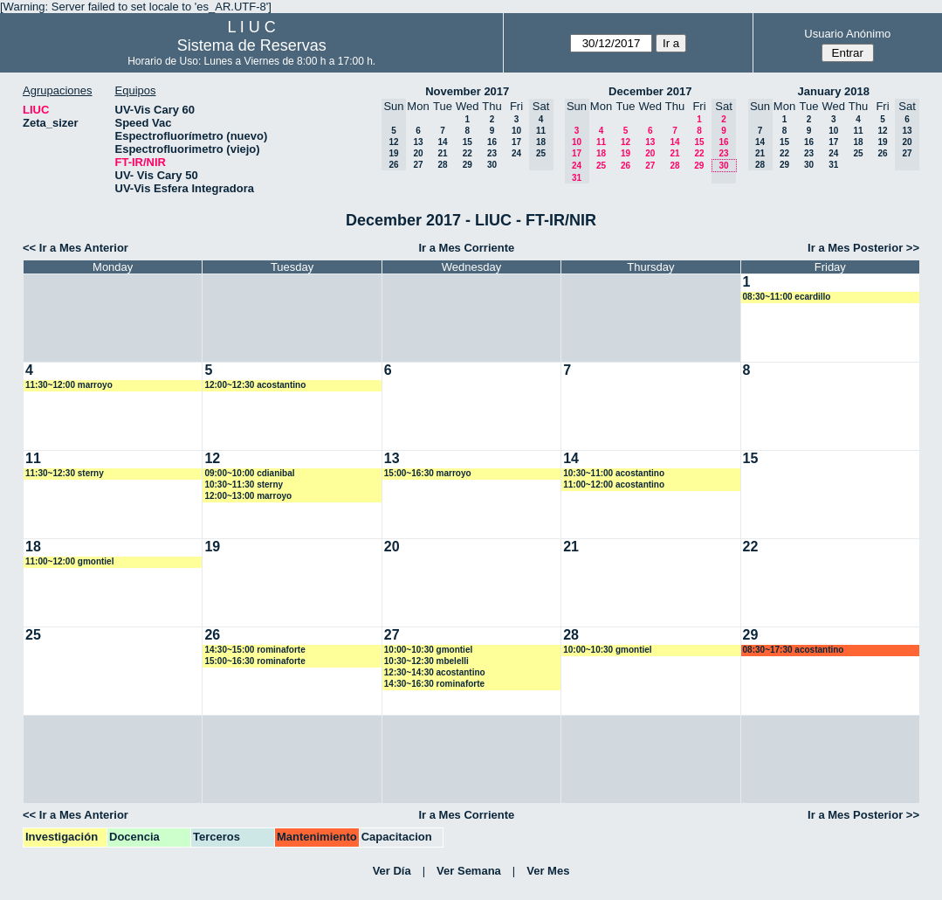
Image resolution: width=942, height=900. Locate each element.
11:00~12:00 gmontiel (69, 561)
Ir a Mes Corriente (466, 247)
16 (492, 142)
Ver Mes (547, 870)
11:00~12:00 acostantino (613, 484)
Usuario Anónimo (847, 33)
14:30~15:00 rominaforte (254, 649)
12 (625, 142)
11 (601, 142)
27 (418, 165)
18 (601, 153)
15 (467, 142)
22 (467, 153)
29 (467, 165)
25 (601, 165)
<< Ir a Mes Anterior (75, 247)
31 (833, 165)
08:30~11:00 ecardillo (787, 296)
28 (442, 165)
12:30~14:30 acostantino (434, 672)
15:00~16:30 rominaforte (254, 661)
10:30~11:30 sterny (243, 484)
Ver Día (392, 870)
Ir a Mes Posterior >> (863, 247)
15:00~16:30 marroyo (427, 473)
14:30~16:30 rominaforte (434, 684)
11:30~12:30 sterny (64, 473)
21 (442, 153)
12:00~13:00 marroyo (248, 496)
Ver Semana (469, 870)
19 (625, 153)
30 (492, 165)
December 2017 (650, 91)
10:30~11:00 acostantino (613, 473)
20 (418, 153)
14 (442, 142)
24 (516, 153)
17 (516, 142)
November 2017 (467, 91)
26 (625, 165)
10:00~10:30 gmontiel (428, 649)
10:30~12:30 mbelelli (426, 661)
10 (516, 130)
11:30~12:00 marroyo (69, 385)
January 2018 (834, 91)
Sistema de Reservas (252, 45)
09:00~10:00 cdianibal (249, 473)
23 (492, 153)
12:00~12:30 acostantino (255, 385)
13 (418, 142)
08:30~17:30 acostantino (793, 649)
